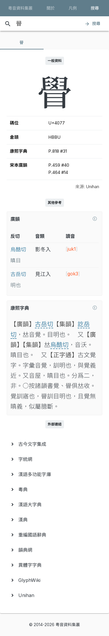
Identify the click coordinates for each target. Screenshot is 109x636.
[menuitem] (54, 444)
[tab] (22, 42)
